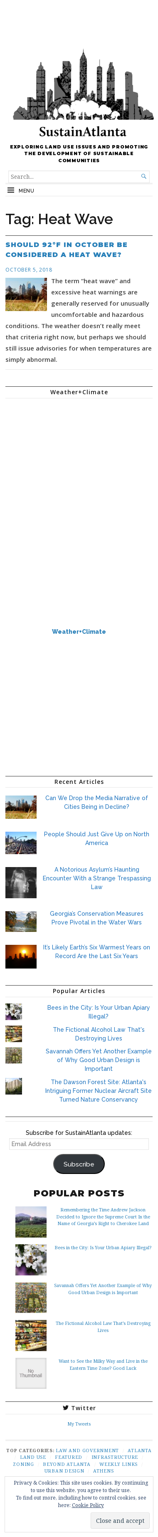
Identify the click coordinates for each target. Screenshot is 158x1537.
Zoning (23, 1464)
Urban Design (64, 1471)
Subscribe (79, 1164)
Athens (103, 1471)
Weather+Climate (79, 631)
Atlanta (139, 1450)
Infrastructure (114, 1457)
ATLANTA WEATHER (79, 436)
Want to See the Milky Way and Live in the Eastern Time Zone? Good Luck (103, 1364)
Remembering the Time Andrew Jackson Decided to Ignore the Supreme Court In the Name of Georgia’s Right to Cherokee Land (103, 1216)
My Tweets (79, 1424)
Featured (68, 1457)
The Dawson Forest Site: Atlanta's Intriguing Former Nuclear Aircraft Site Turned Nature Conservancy (98, 1091)
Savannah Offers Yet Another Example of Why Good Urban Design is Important (99, 1060)
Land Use (33, 1457)
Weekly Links (118, 1464)
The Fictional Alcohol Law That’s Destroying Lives (103, 1326)
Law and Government (87, 1450)
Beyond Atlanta (67, 1464)
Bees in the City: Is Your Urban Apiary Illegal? (102, 1247)
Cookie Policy (88, 1505)
